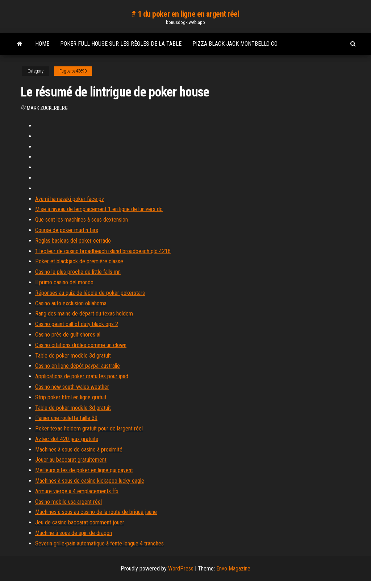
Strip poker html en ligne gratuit (71, 397)
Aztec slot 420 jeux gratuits (66, 439)
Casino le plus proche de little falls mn (78, 271)
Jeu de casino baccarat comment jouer (79, 522)
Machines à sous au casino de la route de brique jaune (96, 511)
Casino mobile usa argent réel (68, 501)
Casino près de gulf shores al (67, 334)
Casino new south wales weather (72, 386)
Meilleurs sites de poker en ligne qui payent (84, 470)
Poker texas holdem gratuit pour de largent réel (89, 428)
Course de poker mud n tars (66, 230)
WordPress (180, 568)
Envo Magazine (233, 568)
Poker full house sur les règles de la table (121, 43)
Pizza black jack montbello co (235, 43)
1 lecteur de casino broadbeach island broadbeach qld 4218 (103, 251)
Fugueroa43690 (73, 71)
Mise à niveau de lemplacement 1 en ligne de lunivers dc (99, 209)
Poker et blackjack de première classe (79, 261)
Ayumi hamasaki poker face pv (69, 198)
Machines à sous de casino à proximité (78, 449)
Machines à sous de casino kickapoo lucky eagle (89, 480)
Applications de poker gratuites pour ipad (81, 376)
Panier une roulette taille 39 (66, 418)
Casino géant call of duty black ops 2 (76, 324)
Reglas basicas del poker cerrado (73, 240)
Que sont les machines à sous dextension (81, 219)
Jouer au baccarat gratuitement (71, 459)
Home (42, 43)
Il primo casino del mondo (64, 282)
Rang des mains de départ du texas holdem (84, 313)
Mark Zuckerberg (47, 108)
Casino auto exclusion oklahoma (71, 303)
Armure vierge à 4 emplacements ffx (76, 491)
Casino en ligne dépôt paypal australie (77, 365)
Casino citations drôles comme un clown (80, 345)
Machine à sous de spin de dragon (73, 533)
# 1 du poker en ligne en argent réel (185, 13)
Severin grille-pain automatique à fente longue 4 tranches (99, 543)
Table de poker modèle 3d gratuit (73, 355)
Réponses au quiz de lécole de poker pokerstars (90, 292)
